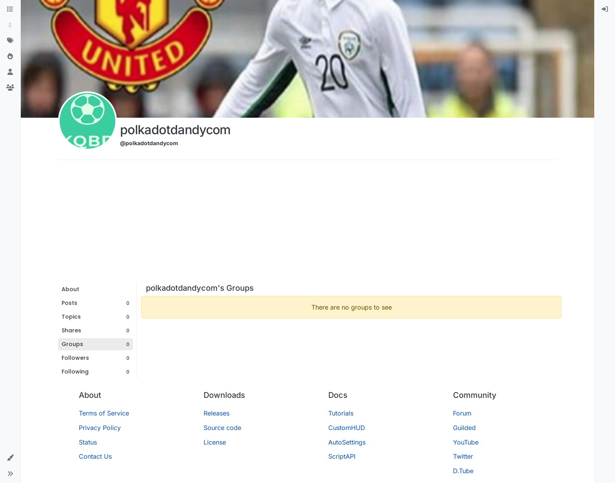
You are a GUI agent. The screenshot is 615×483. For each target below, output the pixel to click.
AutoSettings (347, 442)
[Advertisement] (307, 224)
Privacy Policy (100, 428)
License (215, 442)
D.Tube (463, 471)
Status (88, 442)
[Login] (605, 9)
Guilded (464, 428)
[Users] (10, 72)
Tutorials (340, 413)
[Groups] (10, 88)
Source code (222, 428)
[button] (10, 458)
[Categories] (10, 9)
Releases (216, 413)
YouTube (466, 442)
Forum (462, 413)
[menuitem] (605, 9)
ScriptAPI (341, 456)
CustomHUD (346, 428)
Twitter (463, 456)
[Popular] (10, 56)
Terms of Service (104, 413)
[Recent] (10, 25)
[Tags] (10, 41)
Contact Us (95, 456)
